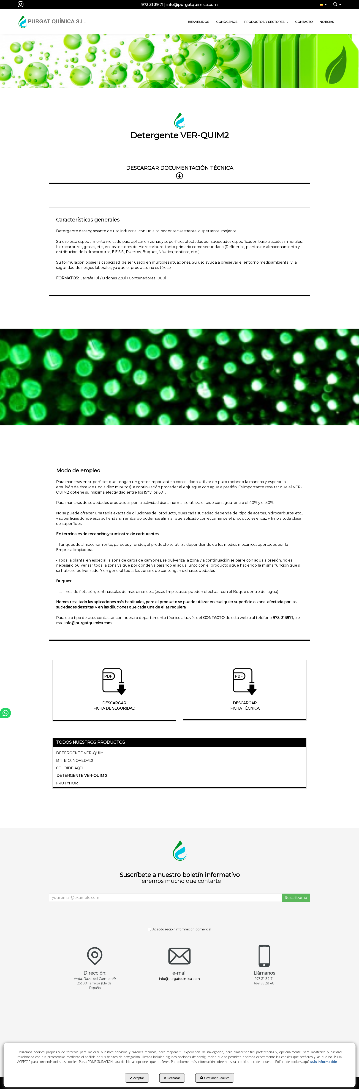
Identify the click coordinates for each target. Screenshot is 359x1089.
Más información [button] (323, 1061)
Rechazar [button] (172, 1078)
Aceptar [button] (137, 1078)
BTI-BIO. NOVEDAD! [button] (74, 760)
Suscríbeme (296, 897)
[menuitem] (323, 4)
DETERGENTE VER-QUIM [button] (80, 753)
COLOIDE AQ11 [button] (69, 768)
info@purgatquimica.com (88, 623)
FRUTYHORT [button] (68, 783)
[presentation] (87, 916)
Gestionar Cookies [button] (214, 1078)
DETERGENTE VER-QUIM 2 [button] (82, 775)
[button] (21, 5)
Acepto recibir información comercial (179, 929)
